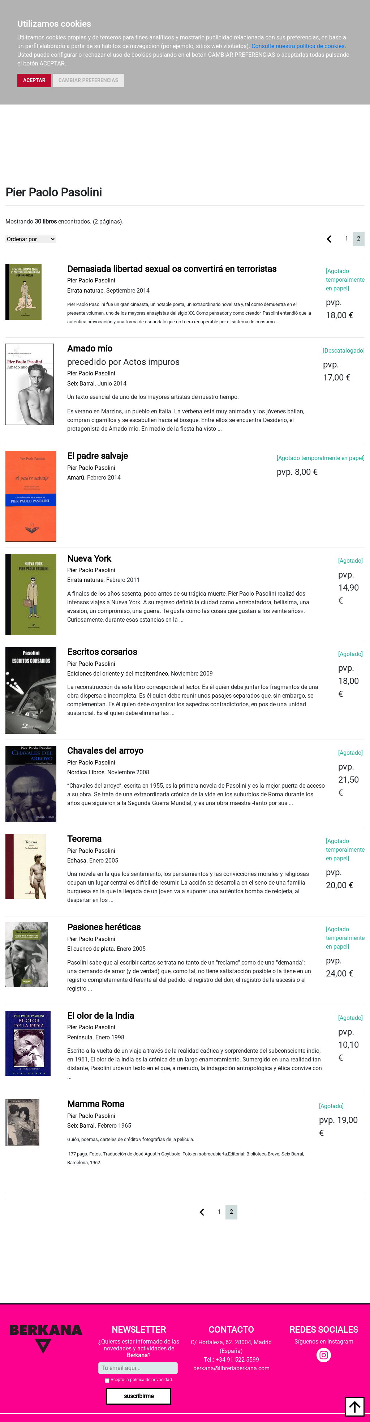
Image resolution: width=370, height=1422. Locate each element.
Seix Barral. (81, 383)
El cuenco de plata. (91, 948)
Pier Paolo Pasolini (91, 280)
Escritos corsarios (102, 652)
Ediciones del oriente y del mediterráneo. (118, 673)
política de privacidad (151, 1379)
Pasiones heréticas (104, 927)
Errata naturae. (86, 290)
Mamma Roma (95, 1104)
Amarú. (76, 477)
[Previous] (329, 238)
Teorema (84, 839)
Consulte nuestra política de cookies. (298, 46)
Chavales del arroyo (105, 751)
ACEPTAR (34, 80)
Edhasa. (77, 860)
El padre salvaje (97, 456)
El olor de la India (100, 1016)
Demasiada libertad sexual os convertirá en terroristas (171, 269)
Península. (80, 1037)
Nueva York (89, 559)
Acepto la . (142, 1379)
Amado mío (89, 349)
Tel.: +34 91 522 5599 (231, 1359)
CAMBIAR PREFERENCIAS (88, 80)
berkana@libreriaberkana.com (231, 1368)
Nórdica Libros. (86, 772)
